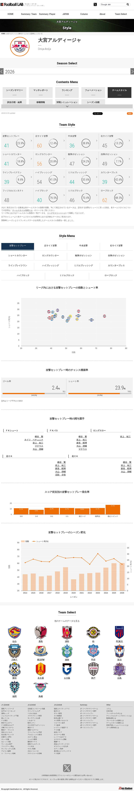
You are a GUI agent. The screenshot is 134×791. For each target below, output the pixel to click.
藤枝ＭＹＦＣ (32, 742)
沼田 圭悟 (60, 475)
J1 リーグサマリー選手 (88, 711)
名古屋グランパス (7, 735)
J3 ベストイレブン (86, 727)
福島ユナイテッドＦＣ (62, 709)
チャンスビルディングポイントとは (119, 716)
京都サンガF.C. (6, 737)
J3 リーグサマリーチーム (89, 723)
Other (108, 705)
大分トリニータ (33, 751)
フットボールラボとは (114, 713)
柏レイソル (5, 718)
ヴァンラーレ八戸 (34, 711)
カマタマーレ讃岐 (60, 739)
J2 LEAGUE (32, 705)
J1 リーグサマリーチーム (89, 709)
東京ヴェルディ (6, 723)
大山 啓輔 (38, 449)
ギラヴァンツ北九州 (61, 746)
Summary (83, 705)
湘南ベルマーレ (33, 730)
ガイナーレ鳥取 (59, 735)
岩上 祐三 (38, 443)
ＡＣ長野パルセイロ (61, 720)
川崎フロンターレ (7, 727)
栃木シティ (31, 723)
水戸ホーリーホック (8, 711)
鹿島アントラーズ (7, 709)
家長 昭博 (81, 443)
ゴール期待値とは (112, 727)
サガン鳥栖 (31, 749)
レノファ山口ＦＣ (60, 737)
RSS (129, 113)
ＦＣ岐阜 (57, 725)
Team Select (121, 14)
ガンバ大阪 (5, 739)
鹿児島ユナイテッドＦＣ (62, 751)
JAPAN (65, 14)
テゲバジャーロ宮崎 (35, 753)
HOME (10, 14)
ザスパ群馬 (58, 713)
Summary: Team (29, 14)
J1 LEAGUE (5, 705)
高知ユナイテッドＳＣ (62, 744)
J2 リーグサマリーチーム (89, 716)
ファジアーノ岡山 (7, 746)
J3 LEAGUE (58, 705)
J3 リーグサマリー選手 (88, 725)
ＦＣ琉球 (57, 753)
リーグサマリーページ (56, 213)
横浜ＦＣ (31, 727)
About (102, 14)
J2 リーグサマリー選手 (88, 718)
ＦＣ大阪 (57, 730)
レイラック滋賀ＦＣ (61, 727)
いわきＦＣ (31, 720)
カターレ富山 (32, 737)
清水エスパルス (6, 732)
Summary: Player (47, 14)
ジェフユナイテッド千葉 (10, 716)
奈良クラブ (58, 732)
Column (84, 14)
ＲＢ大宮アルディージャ (36, 725)
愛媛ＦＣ (57, 742)
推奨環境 (53, 775)
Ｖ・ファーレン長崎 (8, 753)
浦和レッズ (5, 713)
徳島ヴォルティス (34, 744)
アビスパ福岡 (6, 751)
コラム (108, 709)
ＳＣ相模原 (58, 716)
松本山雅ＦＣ (58, 718)
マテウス (39, 446)
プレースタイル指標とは (115, 720)
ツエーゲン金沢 (59, 723)
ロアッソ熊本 (58, 749)
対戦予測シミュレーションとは (117, 725)
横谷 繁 (39, 436)
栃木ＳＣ (57, 711)
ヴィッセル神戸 (6, 744)
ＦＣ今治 (31, 746)
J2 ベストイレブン (86, 720)
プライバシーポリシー (65, 775)
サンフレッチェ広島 (8, 749)
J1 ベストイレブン (86, 713)
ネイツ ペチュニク (33, 439)
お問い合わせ (86, 775)
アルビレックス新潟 (35, 735)
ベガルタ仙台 (32, 713)
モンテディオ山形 (34, 718)
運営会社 (77, 775)
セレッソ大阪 (6, 742)
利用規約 (46, 775)
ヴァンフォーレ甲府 (35, 732)
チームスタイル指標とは (22, 210)
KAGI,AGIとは (111, 718)
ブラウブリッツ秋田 (35, 716)
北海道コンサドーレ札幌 (36, 709)
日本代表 (109, 711)
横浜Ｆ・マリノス (7, 730)
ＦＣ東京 (4, 720)
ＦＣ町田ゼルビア (7, 725)
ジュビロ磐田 (32, 739)
